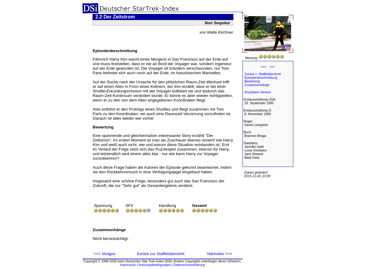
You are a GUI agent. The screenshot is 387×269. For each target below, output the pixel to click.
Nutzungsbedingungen (154, 265)
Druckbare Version (257, 92)
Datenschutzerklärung (189, 265)
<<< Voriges (104, 253)
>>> (272, 66)
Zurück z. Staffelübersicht (262, 74)
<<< (263, 66)
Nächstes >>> (219, 253)
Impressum (128, 265)
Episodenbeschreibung (260, 77)
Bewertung (252, 81)
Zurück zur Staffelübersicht (160, 253)
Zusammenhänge (256, 85)
